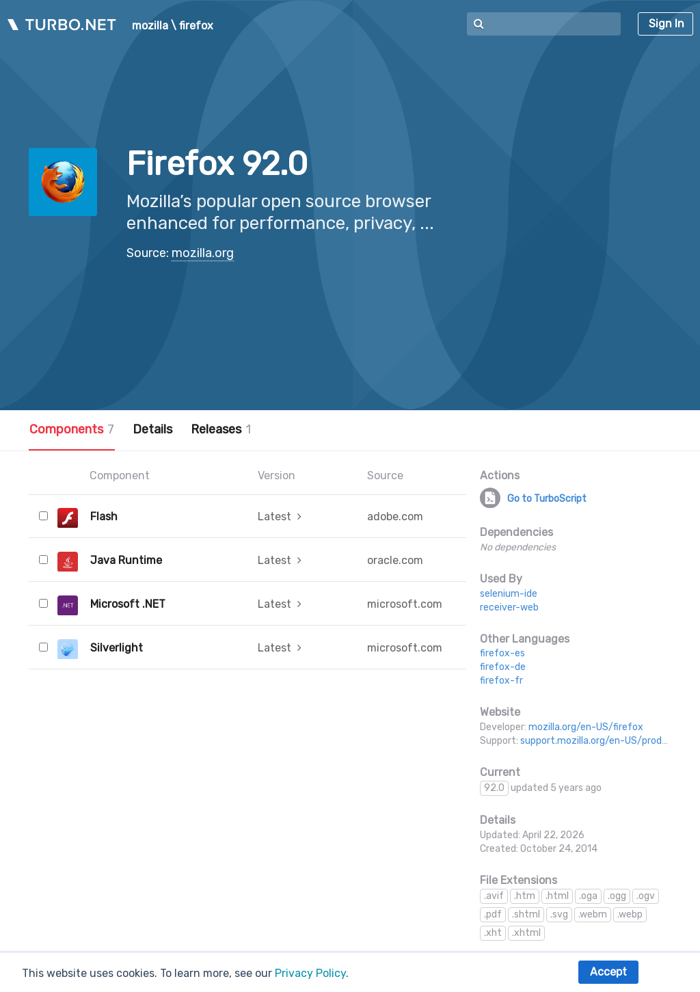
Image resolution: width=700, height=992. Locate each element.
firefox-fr (501, 680)
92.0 (494, 788)
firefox (196, 26)
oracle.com (395, 560)
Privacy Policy (310, 973)
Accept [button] (608, 971)
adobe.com (395, 516)
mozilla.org (203, 252)
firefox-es (502, 653)
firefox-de (503, 667)
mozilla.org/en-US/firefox (585, 727)
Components (71, 429)
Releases (221, 429)
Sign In (666, 23)
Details (152, 429)
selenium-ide (508, 594)
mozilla (150, 26)
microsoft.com (404, 604)
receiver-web (509, 607)
